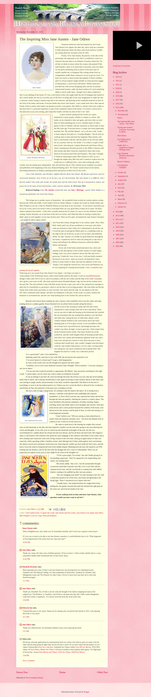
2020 (118, 88)
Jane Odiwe (26, 550)
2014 (118, 212)
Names (119, 118)
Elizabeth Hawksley (29, 567)
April (120, 195)
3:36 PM (26, 655)
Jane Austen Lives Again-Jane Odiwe (90, 513)
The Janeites (49, 190)
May (119, 192)
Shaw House (121, 136)
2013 (118, 216)
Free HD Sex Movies (83, 647)
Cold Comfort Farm (32, 513)
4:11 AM (26, 617)
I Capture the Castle (47, 513)
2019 (118, 92)
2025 (118, 81)
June (119, 188)
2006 (118, 242)
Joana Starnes (27, 528)
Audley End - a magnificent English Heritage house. (125, 147)
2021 (118, 85)
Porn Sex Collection (46, 647)
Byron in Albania (123, 162)
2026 (118, 77)
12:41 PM (26, 559)
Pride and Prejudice (50, 516)
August (120, 180)
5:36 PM (26, 600)
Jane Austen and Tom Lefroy (65, 513)
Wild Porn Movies (78, 652)
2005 (118, 246)
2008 (118, 235)
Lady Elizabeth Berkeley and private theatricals (125, 156)
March (120, 199)
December (121, 111)
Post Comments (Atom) (34, 678)
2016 (118, 104)
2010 (118, 227)
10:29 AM (26, 542)
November (122, 115)
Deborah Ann (27, 608)
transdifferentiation (92, 276)
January (121, 207)
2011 (118, 223)
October (121, 172)
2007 (118, 239)
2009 (118, 231)
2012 (118, 219)
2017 (118, 100)
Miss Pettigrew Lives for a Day (31, 516)
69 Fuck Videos (33, 650)
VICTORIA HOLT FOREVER (124, 140)
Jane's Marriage (77, 190)
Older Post (102, 672)
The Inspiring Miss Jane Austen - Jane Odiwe (125, 123)
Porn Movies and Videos (48, 652)
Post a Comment (29, 661)
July (119, 184)
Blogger (86, 692)
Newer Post (22, 672)
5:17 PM (26, 581)
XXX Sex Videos (64, 652)
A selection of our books (121, 66)
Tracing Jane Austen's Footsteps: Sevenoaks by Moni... (126, 129)
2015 (118, 107)
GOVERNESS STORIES (122, 166)
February (121, 203)
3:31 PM (26, 631)
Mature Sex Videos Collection (51, 650)
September (122, 176)
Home (62, 672)
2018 (118, 96)
